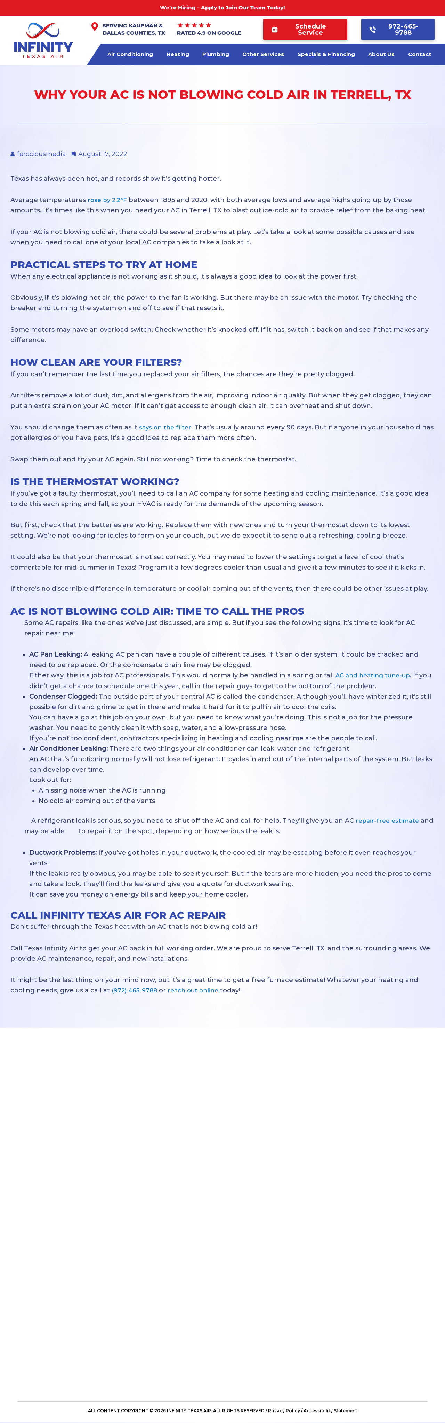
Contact (419, 54)
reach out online (197, 990)
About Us (381, 54)
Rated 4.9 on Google (209, 33)
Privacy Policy (284, 1412)
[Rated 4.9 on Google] (194, 25)
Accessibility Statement (330, 1412)
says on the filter (166, 427)
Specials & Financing (326, 54)
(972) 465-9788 (136, 990)
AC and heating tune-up (375, 675)
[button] (305, 29)
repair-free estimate (389, 820)
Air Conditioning (130, 54)
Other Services (263, 54)
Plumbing (215, 54)
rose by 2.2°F (108, 200)
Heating (178, 54)
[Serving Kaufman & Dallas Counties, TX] (94, 26)
